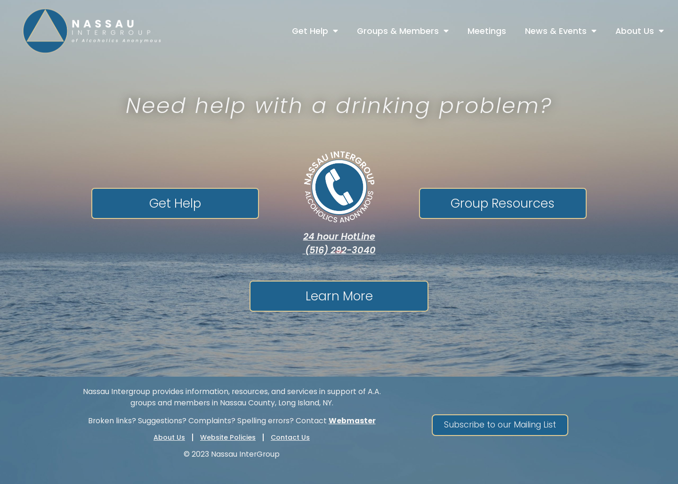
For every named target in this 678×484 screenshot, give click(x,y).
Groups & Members (403, 31)
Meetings (487, 31)
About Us (639, 31)
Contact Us (290, 437)
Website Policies (228, 437)
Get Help (315, 31)
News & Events (561, 31)
